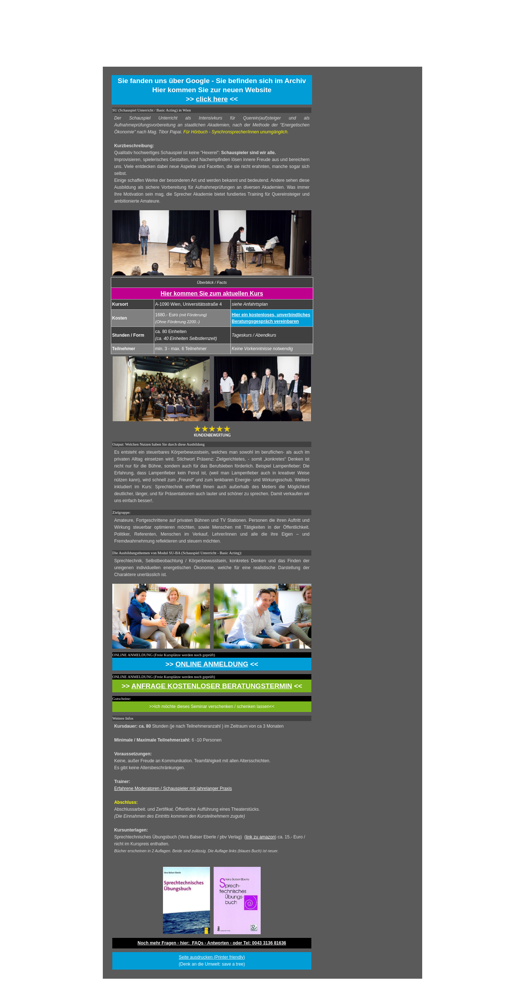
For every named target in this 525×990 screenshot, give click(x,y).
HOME (225, 60)
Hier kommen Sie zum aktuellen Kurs (212, 293)
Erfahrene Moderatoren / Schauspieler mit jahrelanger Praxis (173, 788)
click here (212, 99)
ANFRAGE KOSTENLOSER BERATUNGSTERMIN (211, 686)
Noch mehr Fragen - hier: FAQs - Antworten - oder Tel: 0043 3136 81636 (211, 943)
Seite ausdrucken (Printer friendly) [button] (212, 957)
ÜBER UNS (300, 60)
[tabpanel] (212, 89)
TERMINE (262, 60)
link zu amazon (260, 837)
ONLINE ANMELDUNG (211, 664)
